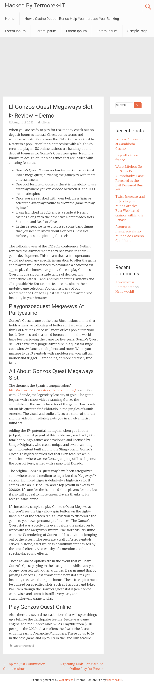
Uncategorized (24, 646)
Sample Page (137, 31)
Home (10, 19)
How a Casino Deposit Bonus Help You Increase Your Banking (72, 19)
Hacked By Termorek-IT (35, 5)
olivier (46, 122)
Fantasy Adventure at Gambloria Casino (129, 144)
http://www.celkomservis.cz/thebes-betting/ (42, 390)
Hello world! (124, 291)
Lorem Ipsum (15, 31)
